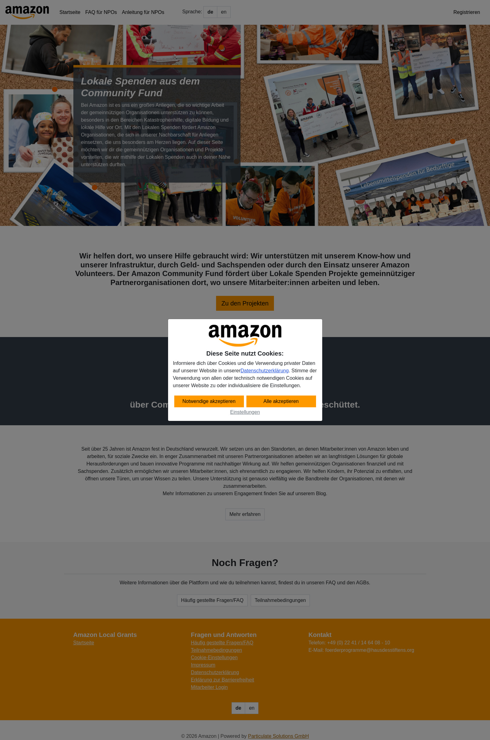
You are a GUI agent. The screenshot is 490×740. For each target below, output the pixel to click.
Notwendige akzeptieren (209, 401)
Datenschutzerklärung (265, 370)
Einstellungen (245, 412)
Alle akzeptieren (281, 401)
